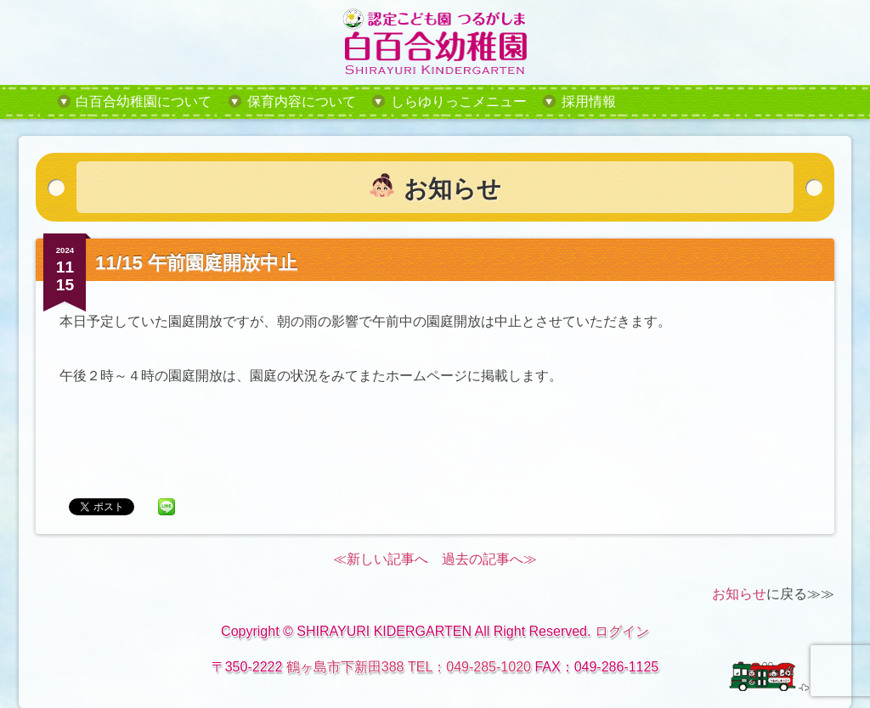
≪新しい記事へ (380, 559)
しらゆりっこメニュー (459, 101)
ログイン (622, 631)
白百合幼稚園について (144, 101)
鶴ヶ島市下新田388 (345, 667)
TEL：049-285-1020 (469, 667)
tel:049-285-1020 (723, 102)
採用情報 (589, 101)
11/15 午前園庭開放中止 (196, 262)
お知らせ (739, 594)
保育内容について (301, 101)
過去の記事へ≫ (489, 559)
